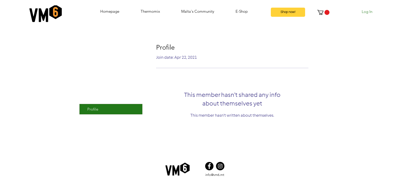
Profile (92, 109)
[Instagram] (220, 166)
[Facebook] (209, 166)
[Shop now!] (288, 12)
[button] (323, 12)
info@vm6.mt (214, 175)
